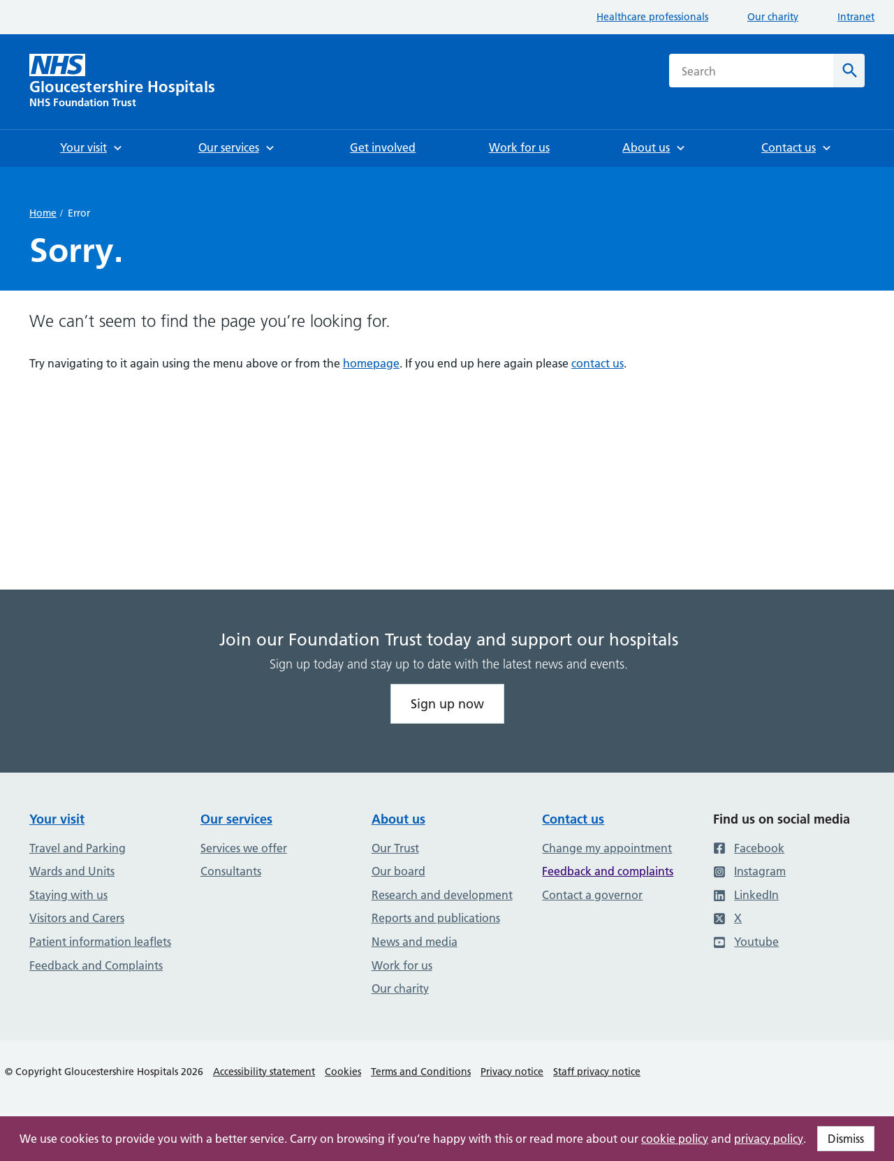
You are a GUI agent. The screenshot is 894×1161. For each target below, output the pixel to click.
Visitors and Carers (76, 918)
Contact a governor (592, 895)
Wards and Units (72, 871)
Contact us (573, 819)
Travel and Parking (77, 848)
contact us (597, 363)
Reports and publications (436, 918)
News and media (414, 942)
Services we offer (243, 848)
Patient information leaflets (100, 942)
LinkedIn (746, 895)
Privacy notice (512, 1071)
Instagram (749, 871)
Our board (398, 871)
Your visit (57, 819)
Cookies (343, 1071)
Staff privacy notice (596, 1071)
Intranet (855, 16)
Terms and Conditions (421, 1071)
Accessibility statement (264, 1071)
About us (398, 819)
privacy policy (768, 1139)
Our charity (772, 16)
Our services (236, 819)
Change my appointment (607, 848)
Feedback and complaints (607, 871)
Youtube (746, 942)
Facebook (748, 848)
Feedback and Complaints (96, 965)
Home (43, 213)
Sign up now (447, 704)
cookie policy (674, 1139)
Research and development (442, 895)
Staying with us (68, 895)
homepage (371, 363)
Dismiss (846, 1139)
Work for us (402, 965)
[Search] (849, 70)
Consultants (230, 871)
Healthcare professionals (652, 16)
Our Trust (395, 848)
